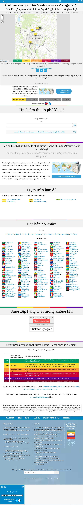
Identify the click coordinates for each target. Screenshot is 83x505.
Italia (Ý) (38, 253)
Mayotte (54, 244)
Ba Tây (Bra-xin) (9, 276)
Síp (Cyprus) (71, 246)
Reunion (54, 290)
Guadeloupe (23, 284)
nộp (56, 472)
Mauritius (55, 243)
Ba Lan (6, 274)
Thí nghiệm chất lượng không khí (14, 441)
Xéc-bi (69, 283)
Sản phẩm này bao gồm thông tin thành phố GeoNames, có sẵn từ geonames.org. (47, 437)
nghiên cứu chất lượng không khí (16, 434)
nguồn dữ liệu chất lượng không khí (15, 450)
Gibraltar (22, 279)
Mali (37, 293)
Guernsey (23, 288)
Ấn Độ (5, 248)
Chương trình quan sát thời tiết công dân (47, 444)
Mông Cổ (54, 251)
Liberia (38, 276)
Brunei (6, 286)
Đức (5, 244)
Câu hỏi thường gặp (10, 446)
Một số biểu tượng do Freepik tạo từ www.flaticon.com (45, 453)
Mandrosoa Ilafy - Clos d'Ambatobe (66, 200)
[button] (2, 16)
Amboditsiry (8, 201)
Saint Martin (56, 295)
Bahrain (6, 277)
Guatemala (23, 286)
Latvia (37, 269)
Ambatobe (35, 199)
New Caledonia (57, 260)
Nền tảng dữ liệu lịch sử (11, 460)
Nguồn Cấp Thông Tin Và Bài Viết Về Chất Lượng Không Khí (15, 438)
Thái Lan (70, 258)
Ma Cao (38, 281)
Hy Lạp (38, 243)
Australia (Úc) (8, 267)
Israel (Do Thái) (41, 251)
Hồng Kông (23, 290)
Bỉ (4, 269)
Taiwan (70, 248)
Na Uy (53, 255)
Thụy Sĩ (70, 257)
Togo (69, 260)
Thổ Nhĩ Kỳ (71, 253)
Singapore (71, 244)
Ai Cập (6, 255)
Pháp (53, 279)
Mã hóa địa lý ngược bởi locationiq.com (47, 456)
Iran (37, 246)
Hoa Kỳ (22, 293)
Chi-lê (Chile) (24, 251)
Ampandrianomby (37, 201)
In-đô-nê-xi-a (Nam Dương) (40, 245)
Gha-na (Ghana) (25, 276)
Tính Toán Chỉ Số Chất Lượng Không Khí (16, 452)
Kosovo (38, 262)
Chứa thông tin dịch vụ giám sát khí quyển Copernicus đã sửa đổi (47, 449)
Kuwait (38, 264)
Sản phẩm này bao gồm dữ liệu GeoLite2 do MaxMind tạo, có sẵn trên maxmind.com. (47, 433)
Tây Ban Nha (72, 251)
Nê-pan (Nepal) (57, 258)
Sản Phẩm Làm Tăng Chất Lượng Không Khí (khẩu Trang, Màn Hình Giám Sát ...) (16, 455)
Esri (6, 61)
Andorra (6, 264)
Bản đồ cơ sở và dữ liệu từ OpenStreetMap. (48, 458)
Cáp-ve (22, 250)
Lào (37, 267)
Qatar (53, 284)
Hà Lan (22, 291)
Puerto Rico (55, 283)
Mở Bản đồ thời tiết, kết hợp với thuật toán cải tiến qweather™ (48, 441)
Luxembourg (40, 277)
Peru (53, 276)
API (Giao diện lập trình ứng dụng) (15, 458)
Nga (53, 264)
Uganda (70, 272)
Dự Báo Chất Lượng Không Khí (13, 453)
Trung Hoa (71, 264)
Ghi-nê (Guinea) (25, 277)
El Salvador (23, 271)
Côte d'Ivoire (24, 257)
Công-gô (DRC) (24, 255)
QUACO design (40, 464)
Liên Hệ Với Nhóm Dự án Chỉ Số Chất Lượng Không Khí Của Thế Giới (16, 428)
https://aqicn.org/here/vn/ (41, 83)
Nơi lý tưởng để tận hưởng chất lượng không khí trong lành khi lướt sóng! (48, 461)
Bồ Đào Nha (7, 271)
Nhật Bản (54, 265)
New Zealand (56, 262)
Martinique (39, 297)
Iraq (37, 248)
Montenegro (55, 253)
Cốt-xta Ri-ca (8, 297)
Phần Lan (55, 277)
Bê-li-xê (6, 281)
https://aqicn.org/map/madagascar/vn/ (41, 68)
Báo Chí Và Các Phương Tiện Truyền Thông (17, 430)
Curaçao (22, 260)
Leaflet (1, 60)
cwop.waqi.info (38, 446)
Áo (4, 265)
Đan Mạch (7, 246)
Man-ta (38, 295)
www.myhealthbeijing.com (39, 397)
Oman (53, 271)
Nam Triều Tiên (57, 257)
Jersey (37, 255)
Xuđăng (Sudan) (73, 290)
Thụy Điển (71, 255)
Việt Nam (70, 277)
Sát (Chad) (71, 243)
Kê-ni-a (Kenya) (41, 260)
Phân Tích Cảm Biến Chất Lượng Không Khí (17, 443)
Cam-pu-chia (24, 246)
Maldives (38, 291)
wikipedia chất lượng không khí (54, 386)
